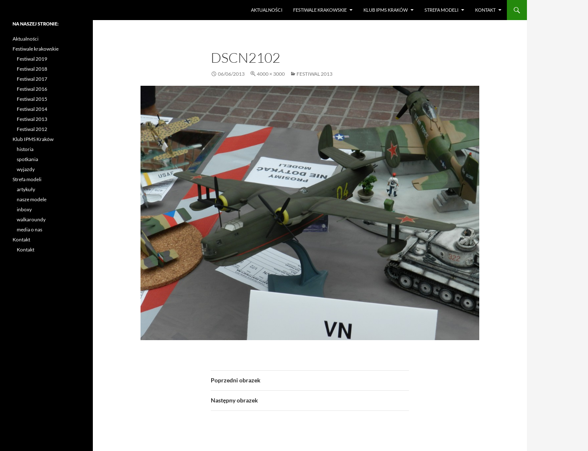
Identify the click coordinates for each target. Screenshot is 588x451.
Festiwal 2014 (32, 109)
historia (25, 149)
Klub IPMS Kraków (385, 10)
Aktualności (266, 10)
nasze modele (31, 199)
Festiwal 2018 (32, 69)
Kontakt (485, 10)
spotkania (27, 159)
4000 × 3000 (271, 74)
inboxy (24, 209)
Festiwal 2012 (32, 129)
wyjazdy (26, 169)
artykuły (26, 189)
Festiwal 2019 (32, 59)
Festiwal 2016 (32, 89)
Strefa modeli (441, 10)
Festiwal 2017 (32, 79)
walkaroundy (31, 219)
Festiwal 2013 (314, 74)
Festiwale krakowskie (320, 10)
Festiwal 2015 (32, 99)
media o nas (29, 229)
